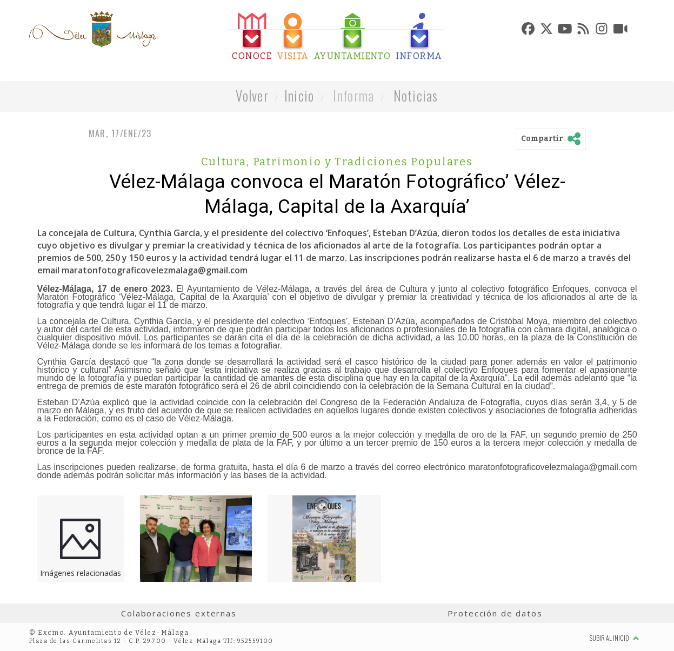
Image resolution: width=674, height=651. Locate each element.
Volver (252, 95)
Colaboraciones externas (179, 613)
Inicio (299, 95)
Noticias (415, 95)
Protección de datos (495, 613)
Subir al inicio (614, 637)
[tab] (252, 37)
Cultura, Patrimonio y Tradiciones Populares (337, 161)
